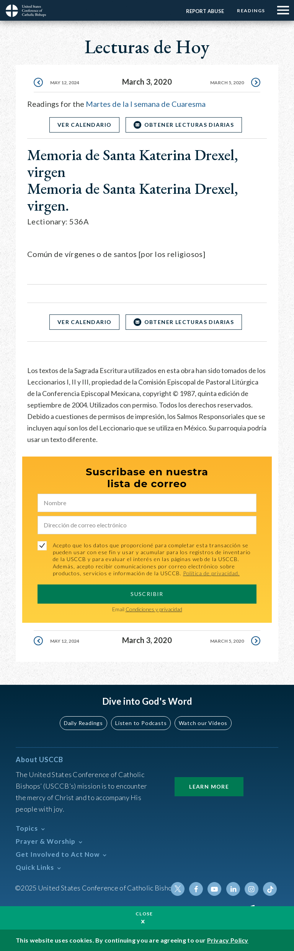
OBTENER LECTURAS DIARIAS (189, 124)
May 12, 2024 (64, 82)
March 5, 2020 (227, 82)
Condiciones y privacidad (154, 609)
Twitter (178, 889)
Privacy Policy (227, 940)
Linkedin (233, 889)
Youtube (215, 889)
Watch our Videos (203, 723)
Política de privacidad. (211, 573)
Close (144, 914)
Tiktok (270, 889)
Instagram (251, 889)
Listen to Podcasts (141, 723)
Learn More (209, 786)
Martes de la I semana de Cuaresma (146, 103)
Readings (251, 10)
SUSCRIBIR (147, 594)
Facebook (196, 889)
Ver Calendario (84, 124)
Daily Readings (84, 723)
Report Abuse (205, 11)
